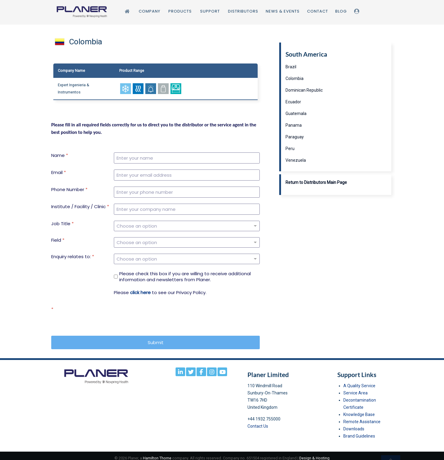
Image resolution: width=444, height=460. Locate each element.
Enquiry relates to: (72, 254)
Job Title (62, 224)
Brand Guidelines (359, 431)
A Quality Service (359, 381)
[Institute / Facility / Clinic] (187, 209)
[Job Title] (187, 225)
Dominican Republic (304, 90)
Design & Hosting (314, 453)
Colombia (294, 78)
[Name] (187, 158)
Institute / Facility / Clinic (80, 207)
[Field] (187, 240)
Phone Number (69, 190)
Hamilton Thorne (157, 453)
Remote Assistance (361, 417)
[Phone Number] (187, 192)
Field (57, 239)
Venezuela (296, 160)
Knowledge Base (359, 410)
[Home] (128, 11)
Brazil (291, 66)
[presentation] (159, 313)
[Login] (357, 11)
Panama (294, 125)
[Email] (187, 175)
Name (59, 155)
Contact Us (257, 421)
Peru (290, 148)
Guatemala (296, 113)
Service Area (355, 388)
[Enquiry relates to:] (187, 255)
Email (58, 172)
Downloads (353, 424)
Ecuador (293, 101)
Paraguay (295, 136)
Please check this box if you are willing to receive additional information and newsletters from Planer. (185, 272)
